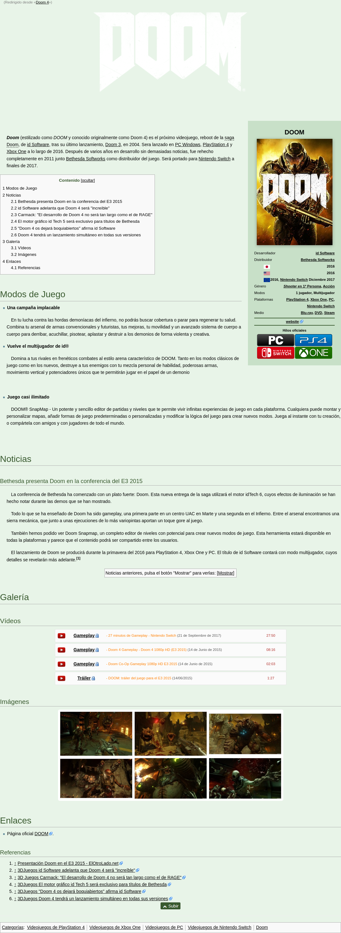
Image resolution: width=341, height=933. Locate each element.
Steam (329, 313)
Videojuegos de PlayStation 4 (56, 927)
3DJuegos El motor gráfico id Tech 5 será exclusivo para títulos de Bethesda (92, 884)
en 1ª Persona (302, 286)
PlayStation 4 (297, 299)
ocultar (88, 180)
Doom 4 (42, 2)
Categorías (12, 927)
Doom (262, 927)
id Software (325, 253)
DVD (318, 313)
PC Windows (187, 144)
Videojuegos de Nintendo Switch (219, 927)
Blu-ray (307, 313)
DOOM (42, 833)
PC (331, 299)
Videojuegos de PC (164, 927)
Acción (329, 286)
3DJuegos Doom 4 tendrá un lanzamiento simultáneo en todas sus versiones (93, 898)
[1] (78, 558)
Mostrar (225, 573)
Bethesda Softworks (318, 260)
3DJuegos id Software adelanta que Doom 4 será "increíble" (76, 870)
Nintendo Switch (294, 279)
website (292, 321)
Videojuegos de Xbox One (114, 927)
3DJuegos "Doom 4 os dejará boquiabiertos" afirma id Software (79, 891)
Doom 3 (113, 144)
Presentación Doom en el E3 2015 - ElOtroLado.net (68, 863)
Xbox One (318, 299)
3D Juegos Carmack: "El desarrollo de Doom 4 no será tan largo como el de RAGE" (100, 877)
